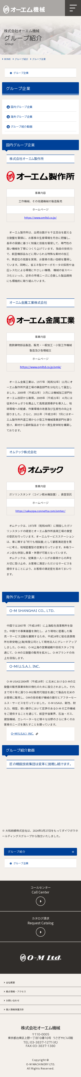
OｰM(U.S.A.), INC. (22, 733)
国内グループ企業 (22, 107)
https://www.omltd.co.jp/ (40, 217)
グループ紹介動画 (22, 126)
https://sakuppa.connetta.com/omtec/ (40, 511)
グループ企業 (19, 73)
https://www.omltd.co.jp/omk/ (40, 367)
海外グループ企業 (22, 116)
